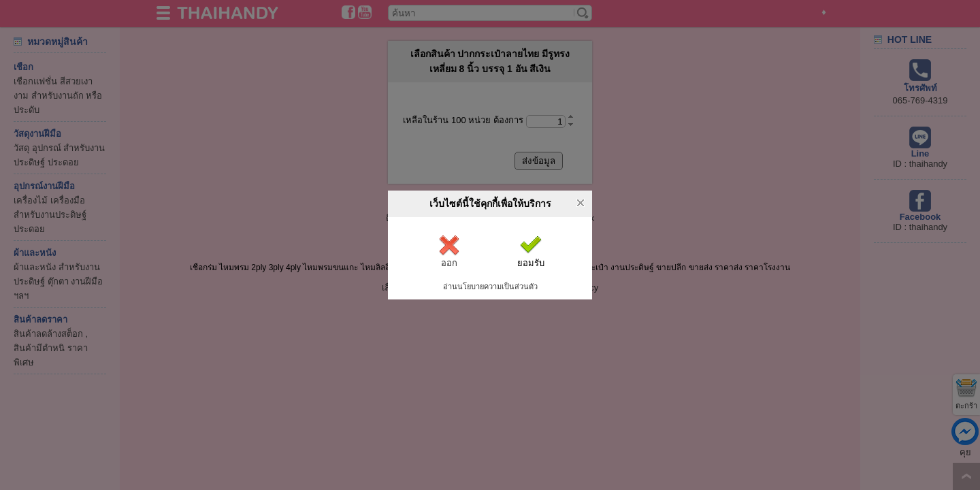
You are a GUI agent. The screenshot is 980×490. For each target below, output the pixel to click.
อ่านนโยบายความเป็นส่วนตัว (490, 286)
